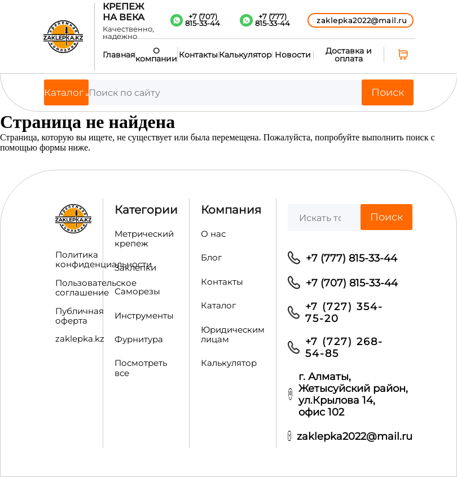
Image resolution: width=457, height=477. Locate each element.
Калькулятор (245, 55)
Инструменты (144, 316)
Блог (211, 258)
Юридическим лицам (233, 334)
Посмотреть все (141, 368)
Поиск (387, 92)
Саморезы (137, 291)
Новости (293, 55)
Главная (119, 55)
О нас (213, 234)
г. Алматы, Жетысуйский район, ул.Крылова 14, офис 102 (353, 394)
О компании (156, 55)
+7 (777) (272, 20)
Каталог (218, 306)
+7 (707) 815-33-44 (352, 283)
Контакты (198, 55)
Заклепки (135, 268)
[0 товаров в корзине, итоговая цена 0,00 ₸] (404, 55)
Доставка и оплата (349, 55)
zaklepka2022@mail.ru (354, 436)
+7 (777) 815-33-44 (351, 258)
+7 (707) (202, 20)
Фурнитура (139, 339)
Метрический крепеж (144, 239)
